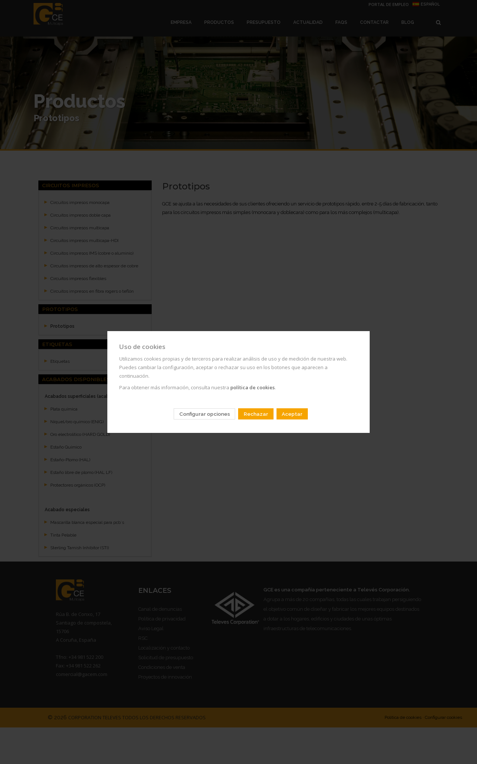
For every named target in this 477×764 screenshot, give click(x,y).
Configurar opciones (204, 414)
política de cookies (252, 387)
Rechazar (256, 414)
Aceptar (292, 414)
